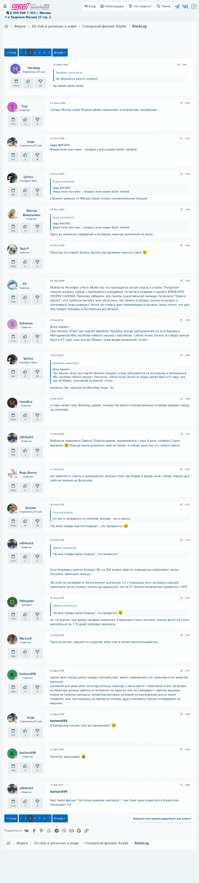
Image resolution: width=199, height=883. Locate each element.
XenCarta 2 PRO (83, 867)
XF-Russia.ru (18, 864)
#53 (187, 504)
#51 (188, 433)
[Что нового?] (140, 6)
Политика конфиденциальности (127, 856)
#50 (187, 398)
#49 (187, 355)
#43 (187, 138)
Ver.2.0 (20, 856)
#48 (187, 320)
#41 (185, 64)
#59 (187, 749)
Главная (172, 856)
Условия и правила (90, 856)
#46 (187, 245)
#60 (187, 784)
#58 (187, 714)
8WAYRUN (118, 867)
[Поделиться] (178, 64)
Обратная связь (63, 856)
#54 (187, 539)
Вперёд (58, 52)
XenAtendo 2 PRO (83, 871)
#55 (187, 597)
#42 (187, 102)
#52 (187, 469)
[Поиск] (163, 6)
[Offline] (19, 72)
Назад (12, 52)
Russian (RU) (39, 856)
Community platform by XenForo (99, 861)
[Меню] (5, 6)
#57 (187, 670)
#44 (187, 173)
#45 (187, 209)
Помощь (158, 856)
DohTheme (110, 877)
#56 (187, 635)
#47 (187, 280)
